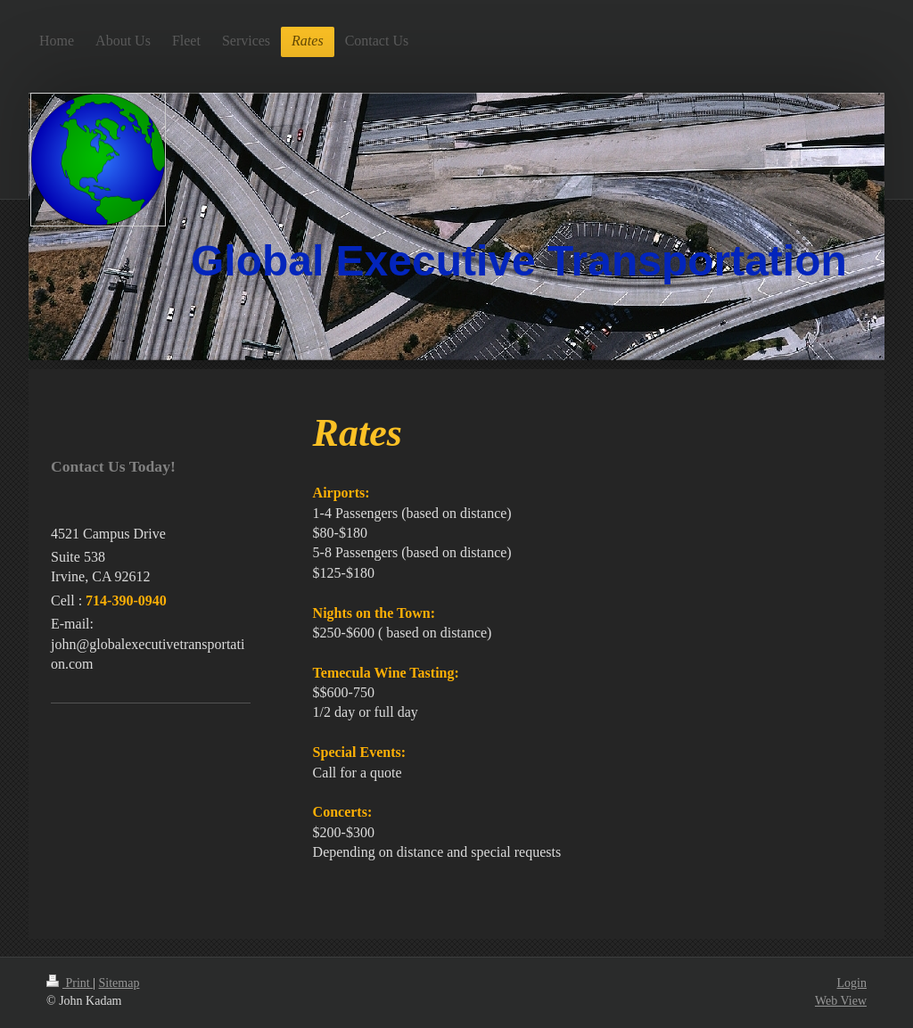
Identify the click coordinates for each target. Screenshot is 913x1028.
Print (69, 983)
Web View (841, 1000)
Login (852, 983)
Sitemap (119, 983)
